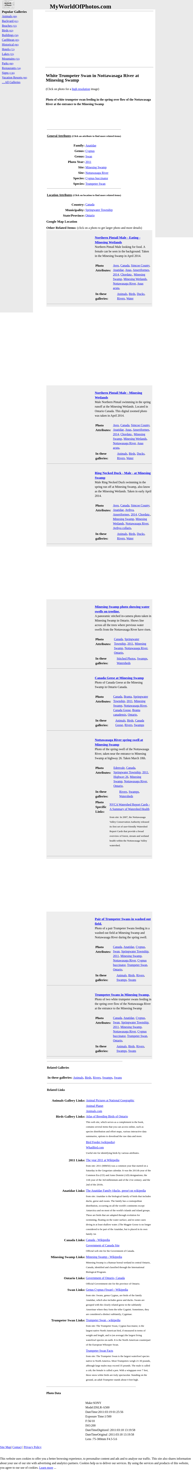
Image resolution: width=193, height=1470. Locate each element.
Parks (7, 63)
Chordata (126, 274)
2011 (88, 161)
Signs (8, 72)
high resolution (81, 89)
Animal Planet (94, 1105)
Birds (132, 294)
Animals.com (94, 1111)
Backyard (10, 21)
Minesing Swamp (95, 167)
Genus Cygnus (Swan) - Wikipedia (107, 1289)
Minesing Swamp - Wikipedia (104, 1256)
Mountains (11, 58)
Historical (10, 44)
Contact (17, 1447)
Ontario (90, 215)
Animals (122, 294)
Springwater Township (99, 210)
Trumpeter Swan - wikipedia (103, 1320)
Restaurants (11, 68)
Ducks (141, 294)
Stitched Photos (126, 658)
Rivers (121, 298)
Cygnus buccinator (96, 178)
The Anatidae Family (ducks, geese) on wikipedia (116, 1190)
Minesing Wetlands (135, 279)
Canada (89, 204)
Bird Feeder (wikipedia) (100, 1142)
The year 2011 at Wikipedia (102, 1160)
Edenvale (119, 767)
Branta (128, 696)
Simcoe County (140, 265)
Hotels (8, 49)
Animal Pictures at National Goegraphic (110, 1100)
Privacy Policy (32, 1447)
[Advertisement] (99, 39)
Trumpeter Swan (95, 183)
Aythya (129, 510)
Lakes (8, 54)
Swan (88, 156)
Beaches (9, 25)
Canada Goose (122, 710)
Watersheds (123, 663)
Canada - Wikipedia (98, 1240)
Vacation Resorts (14, 77)
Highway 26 (120, 776)
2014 (116, 274)
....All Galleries (11, 82)
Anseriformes (141, 270)
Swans (132, 979)
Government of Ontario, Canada (105, 1278)
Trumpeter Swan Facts (99, 1350)
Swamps (142, 658)
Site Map (5, 1447)
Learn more (46, 1467)
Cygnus (90, 151)
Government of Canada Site (102, 1245)
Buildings (10, 35)
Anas (128, 270)
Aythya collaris (122, 528)
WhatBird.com (95, 1147)
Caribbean (10, 39)
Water (130, 298)
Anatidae (90, 145)
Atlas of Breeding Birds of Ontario (107, 1116)
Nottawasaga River (96, 172)
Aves (116, 265)
